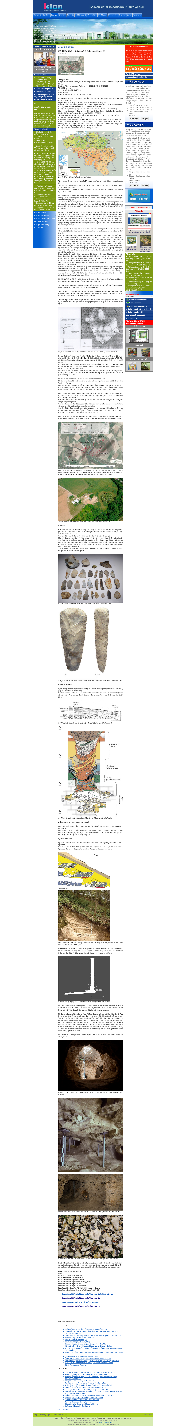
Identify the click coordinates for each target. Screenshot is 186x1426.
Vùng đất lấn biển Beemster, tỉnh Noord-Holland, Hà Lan (86, 1387)
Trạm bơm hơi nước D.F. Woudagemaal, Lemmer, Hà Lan (86, 1389)
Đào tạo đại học (40, 212)
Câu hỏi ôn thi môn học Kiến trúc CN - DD (43, 133)
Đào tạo (54, 15)
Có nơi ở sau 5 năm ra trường (140, 105)
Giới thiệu (46, 15)
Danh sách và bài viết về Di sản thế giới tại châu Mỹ (81, 1302)
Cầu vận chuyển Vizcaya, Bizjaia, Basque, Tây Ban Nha (85, 1344)
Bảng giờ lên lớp (41, 140)
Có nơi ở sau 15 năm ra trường (140, 109)
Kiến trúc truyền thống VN (44, 86)
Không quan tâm (135, 180)
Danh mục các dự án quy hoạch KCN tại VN (44, 200)
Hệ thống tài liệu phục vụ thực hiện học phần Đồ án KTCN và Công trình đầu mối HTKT (45, 189)
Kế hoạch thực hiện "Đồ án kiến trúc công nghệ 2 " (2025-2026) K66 (139, 269)
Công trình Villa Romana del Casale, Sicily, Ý (81, 1404)
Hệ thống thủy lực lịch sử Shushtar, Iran (80, 1338)
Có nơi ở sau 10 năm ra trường (140, 107)
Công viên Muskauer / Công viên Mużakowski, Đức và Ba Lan (88, 1359)
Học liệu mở (38, 228)
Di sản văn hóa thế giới (43, 78)
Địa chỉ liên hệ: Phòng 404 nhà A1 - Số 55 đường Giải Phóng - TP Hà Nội (93, 1420)
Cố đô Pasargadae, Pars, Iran (76, 1365)
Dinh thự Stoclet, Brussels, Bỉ (76, 1340)
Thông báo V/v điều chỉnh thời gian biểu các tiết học (138, 274)
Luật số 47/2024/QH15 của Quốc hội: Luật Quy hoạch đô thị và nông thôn (45, 172)
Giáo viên (62, 15)
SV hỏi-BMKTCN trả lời (43, 100)
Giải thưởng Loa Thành (43, 143)
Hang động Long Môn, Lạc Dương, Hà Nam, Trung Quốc (86, 1374)
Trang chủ (37, 15)
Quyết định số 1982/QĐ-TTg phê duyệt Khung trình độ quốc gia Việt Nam (44, 148)
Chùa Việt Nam (40, 80)
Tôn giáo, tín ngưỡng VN (44, 84)
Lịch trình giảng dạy (41, 221)
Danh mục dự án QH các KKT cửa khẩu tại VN (44, 208)
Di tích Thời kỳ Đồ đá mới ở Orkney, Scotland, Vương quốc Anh (88, 1385)
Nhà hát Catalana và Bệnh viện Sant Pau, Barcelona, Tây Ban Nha (89, 1396)
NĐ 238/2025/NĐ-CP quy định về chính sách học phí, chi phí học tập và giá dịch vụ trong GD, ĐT (44, 165)
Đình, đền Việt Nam (42, 82)
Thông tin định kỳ (41, 129)
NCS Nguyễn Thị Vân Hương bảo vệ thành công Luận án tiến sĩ (44, 70)
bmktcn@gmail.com (106, 1422)
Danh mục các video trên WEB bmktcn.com (44, 196)
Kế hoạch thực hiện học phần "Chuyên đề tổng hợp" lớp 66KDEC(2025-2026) (138, 288)
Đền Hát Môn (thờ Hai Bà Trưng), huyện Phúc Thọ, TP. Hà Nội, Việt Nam (92, 1361)
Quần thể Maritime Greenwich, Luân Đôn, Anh (82, 1400)
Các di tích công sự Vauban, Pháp (77, 1342)
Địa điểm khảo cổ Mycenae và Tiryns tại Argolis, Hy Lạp (85, 1383)
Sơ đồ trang (148, 1415)
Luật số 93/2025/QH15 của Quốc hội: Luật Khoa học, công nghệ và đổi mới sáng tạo (45, 180)
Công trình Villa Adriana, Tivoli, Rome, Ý (80, 1381)
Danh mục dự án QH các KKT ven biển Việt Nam (44, 204)
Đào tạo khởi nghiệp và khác (45, 218)
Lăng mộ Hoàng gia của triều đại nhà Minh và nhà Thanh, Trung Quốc (91, 1372)
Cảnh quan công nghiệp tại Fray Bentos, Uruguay (145, 249)
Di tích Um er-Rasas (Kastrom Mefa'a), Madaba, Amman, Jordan (89, 1363)
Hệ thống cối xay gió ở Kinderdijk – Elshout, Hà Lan (84, 1398)
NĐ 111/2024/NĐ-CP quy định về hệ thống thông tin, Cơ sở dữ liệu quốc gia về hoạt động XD (44, 157)
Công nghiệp (92, 15)
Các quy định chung (41, 225)
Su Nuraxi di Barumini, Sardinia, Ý (77, 1406)
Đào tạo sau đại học (41, 215)
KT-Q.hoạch (102, 15)
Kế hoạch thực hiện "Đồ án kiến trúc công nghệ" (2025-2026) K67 (139, 264)
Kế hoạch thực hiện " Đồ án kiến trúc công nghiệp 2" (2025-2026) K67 (139, 259)
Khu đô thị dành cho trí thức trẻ (139, 232)
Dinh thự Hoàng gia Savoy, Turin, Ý (78, 1402)
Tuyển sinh (137, 15)
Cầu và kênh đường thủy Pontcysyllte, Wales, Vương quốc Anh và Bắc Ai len (93, 1335)
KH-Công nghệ (80, 15)
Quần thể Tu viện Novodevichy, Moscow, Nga (81, 1357)
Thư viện (122, 15)
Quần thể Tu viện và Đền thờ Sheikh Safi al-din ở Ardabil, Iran (88, 1329)
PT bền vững (112, 15)
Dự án (129, 15)
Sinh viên (70, 15)
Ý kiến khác (133, 116)
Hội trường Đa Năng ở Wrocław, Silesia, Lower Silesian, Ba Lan (88, 1346)
